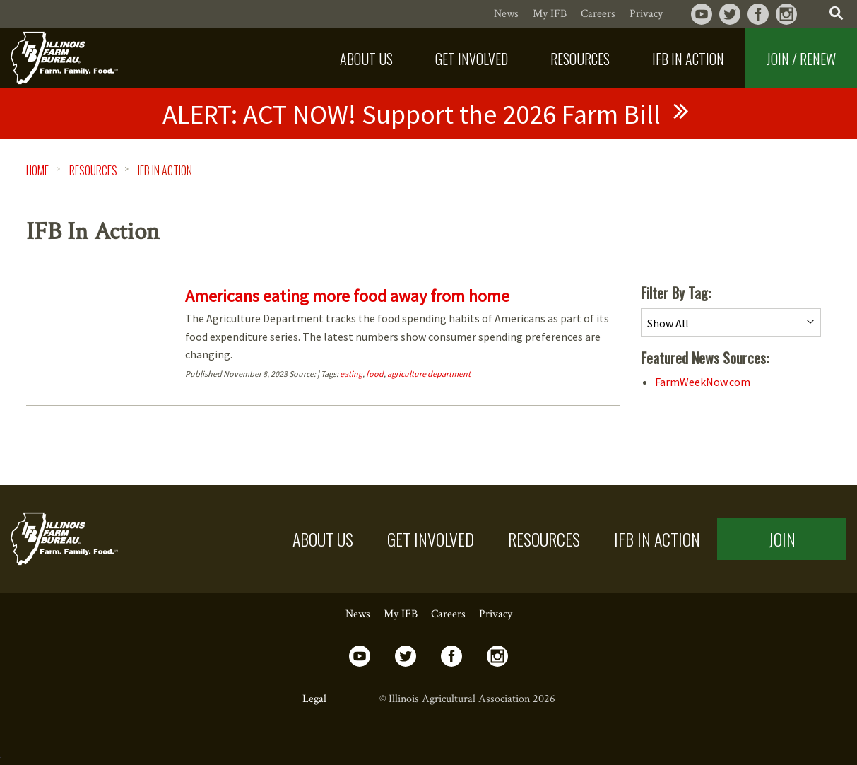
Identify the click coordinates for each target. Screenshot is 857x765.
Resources (93, 170)
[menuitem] (366, 58)
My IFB (550, 13)
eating (351, 373)
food (375, 373)
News (506, 13)
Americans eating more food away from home (347, 296)
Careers (598, 13)
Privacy (646, 13)
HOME (37, 170)
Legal (314, 698)
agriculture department (429, 373)
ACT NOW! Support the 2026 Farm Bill (411, 114)
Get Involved (430, 538)
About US (322, 538)
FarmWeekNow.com (702, 382)
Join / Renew (801, 58)
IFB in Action (657, 538)
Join (782, 538)
